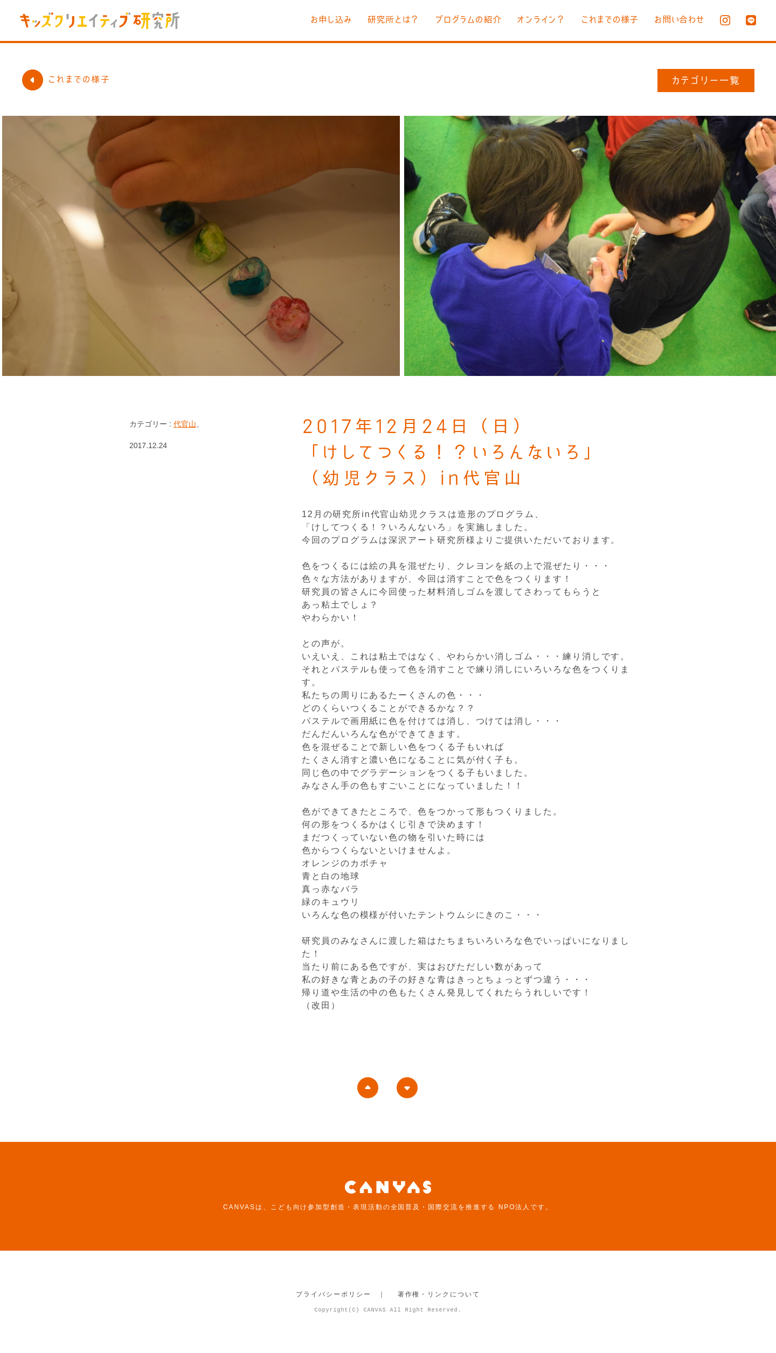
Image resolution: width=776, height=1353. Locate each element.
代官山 (185, 424)
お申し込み (307, 19)
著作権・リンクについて (439, 1294)
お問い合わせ (677, 19)
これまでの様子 (603, 19)
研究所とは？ (373, 19)
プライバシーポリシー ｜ (341, 1294)
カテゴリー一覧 (706, 80)
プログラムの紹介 (453, 19)
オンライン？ (530, 19)
